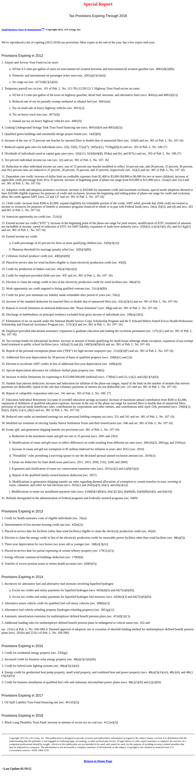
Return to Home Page (98, 761)
